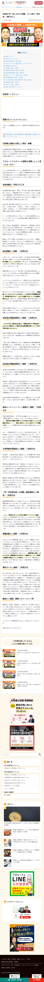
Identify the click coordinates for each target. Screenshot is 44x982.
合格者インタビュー (9, 56)
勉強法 (8, 959)
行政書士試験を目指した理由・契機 (13, 61)
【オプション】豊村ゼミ (9, 788)
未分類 (28, 959)
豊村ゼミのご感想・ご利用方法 (12, 84)
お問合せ (13, 967)
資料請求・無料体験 (5, 967)
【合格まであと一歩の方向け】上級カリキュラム (14, 780)
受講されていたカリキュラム (11, 58)
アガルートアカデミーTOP (7, 965)
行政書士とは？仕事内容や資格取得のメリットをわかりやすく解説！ (26, 861)
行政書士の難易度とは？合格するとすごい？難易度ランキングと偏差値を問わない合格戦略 (26, 851)
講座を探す (39, 2)
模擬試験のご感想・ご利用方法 (12, 82)
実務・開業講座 (7, 795)
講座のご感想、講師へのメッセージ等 (13, 86)
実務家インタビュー (21, 959)
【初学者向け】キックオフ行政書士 (11, 785)
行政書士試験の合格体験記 (7, 961)
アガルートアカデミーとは (27, 965)
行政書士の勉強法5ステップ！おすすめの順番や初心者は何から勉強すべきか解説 (26, 830)
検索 (39, 754)
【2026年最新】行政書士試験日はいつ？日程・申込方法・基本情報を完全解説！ (21, 824)
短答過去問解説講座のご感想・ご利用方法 (14, 70)
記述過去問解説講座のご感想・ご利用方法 (14, 72)
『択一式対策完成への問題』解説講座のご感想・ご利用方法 (18, 79)
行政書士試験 (17, 965)
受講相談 (36, 965)
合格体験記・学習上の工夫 (11, 65)
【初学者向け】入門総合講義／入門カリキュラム (14, 768)
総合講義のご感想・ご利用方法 (12, 68)
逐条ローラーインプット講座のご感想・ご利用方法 (16, 75)
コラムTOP (3, 959)
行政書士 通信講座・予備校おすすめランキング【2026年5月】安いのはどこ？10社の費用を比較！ (26, 841)
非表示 (24, 53)
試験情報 (16, 961)
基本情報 (14, 959)
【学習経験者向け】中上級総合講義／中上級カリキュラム (16, 777)
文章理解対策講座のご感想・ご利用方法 (14, 77)
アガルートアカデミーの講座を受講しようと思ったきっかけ (18, 63)
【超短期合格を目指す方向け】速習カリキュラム (14, 783)
